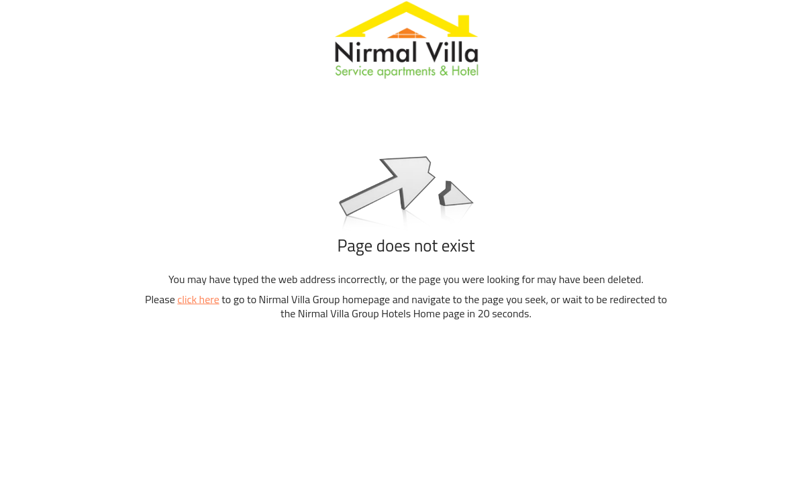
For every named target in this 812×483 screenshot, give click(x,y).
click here (198, 299)
